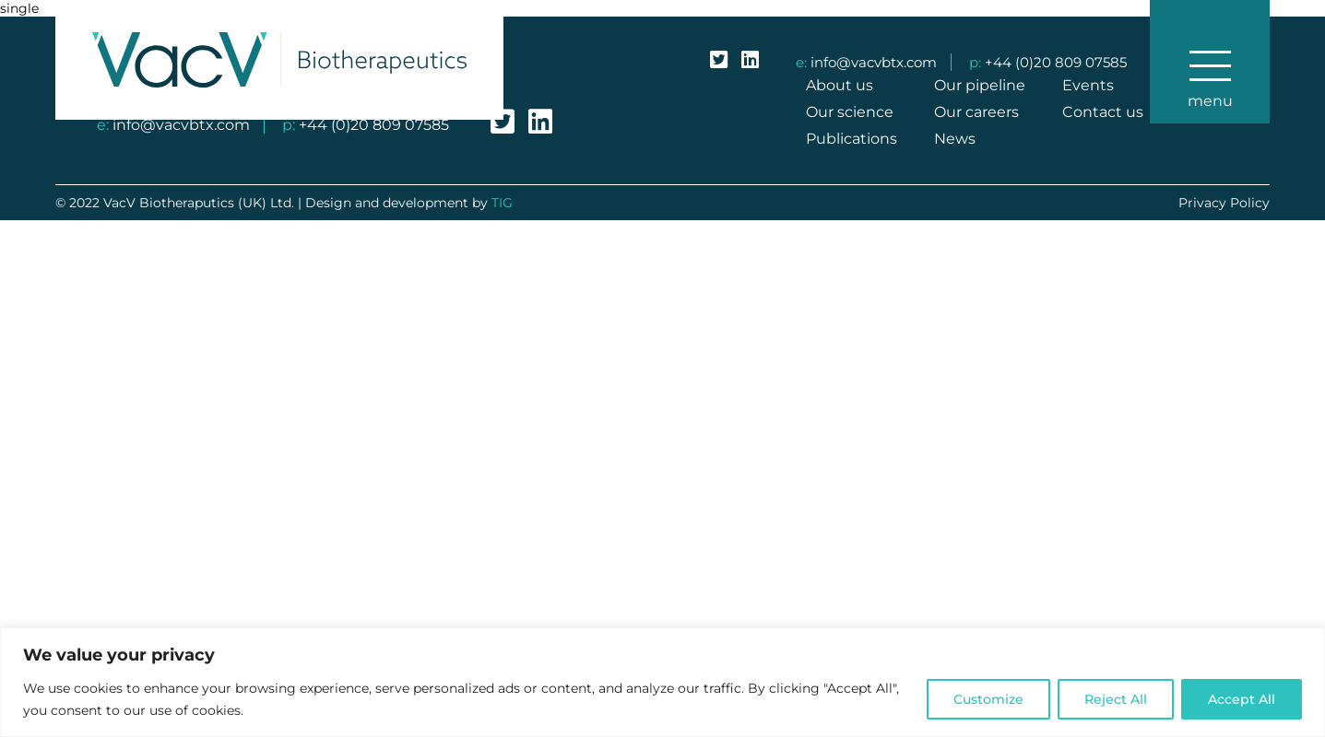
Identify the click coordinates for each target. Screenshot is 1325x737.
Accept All (1241, 699)
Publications (851, 138)
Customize (988, 699)
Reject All (1115, 699)
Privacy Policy (1224, 202)
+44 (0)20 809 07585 (1056, 62)
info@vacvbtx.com (873, 62)
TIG (502, 202)
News (955, 138)
